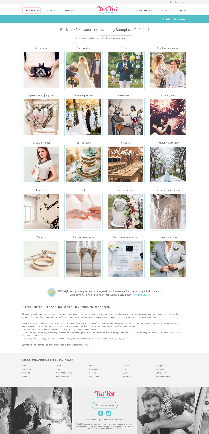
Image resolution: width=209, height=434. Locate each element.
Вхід (168, 19)
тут (86, 345)
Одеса (92, 365)
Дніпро (159, 365)
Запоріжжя (161, 373)
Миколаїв (93, 369)
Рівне (58, 369)
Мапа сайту (91, 419)
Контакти (119, 419)
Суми (125, 373)
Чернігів (26, 373)
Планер (30, 10)
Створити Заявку (141, 295)
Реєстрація (179, 19)
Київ (24, 365)
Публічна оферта (105, 419)
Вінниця (26, 376)
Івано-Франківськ (64, 373)
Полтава (126, 369)
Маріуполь (94, 376)
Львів (58, 365)
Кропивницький (163, 376)
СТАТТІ (165, 10)
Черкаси (126, 376)
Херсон (92, 373)
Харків (126, 365)
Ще (180, 10)
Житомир (26, 369)
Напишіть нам (180, 2)
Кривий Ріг (161, 369)
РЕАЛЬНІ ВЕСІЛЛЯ (143, 10)
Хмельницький (62, 376)
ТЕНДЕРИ (70, 10)
